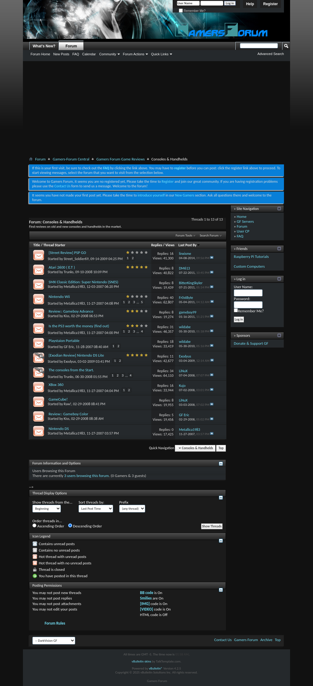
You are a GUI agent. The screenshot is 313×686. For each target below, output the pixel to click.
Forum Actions (133, 54)
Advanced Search (270, 54)
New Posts (61, 54)
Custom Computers (249, 266)
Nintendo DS (59, 428)
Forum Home (40, 54)
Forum (71, 46)
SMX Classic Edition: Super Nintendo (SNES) (83, 282)
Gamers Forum (246, 639)
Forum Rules (55, 623)
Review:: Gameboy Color (68, 414)
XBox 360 (56, 384)
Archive (266, 639)
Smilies (146, 598)
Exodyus (70, 361)
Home (242, 216)
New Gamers (184, 195)
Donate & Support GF (251, 343)
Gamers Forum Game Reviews (120, 159)
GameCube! (58, 399)
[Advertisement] (156, 110)
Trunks (69, 272)
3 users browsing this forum (86, 475)
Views (170, 245)
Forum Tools (184, 235)
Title (36, 245)
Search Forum (209, 235)
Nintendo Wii (59, 296)
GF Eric (69, 347)
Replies (156, 245)
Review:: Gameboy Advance (71, 311)
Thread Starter (54, 245)
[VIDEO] (146, 609)
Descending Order (85, 525)
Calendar (89, 54)
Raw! (68, 404)
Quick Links (159, 54)
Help (250, 4)
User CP (243, 231)
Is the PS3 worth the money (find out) (79, 326)
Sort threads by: (91, 502)
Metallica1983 (74, 286)
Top (221, 448)
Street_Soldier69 (76, 259)
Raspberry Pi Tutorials (251, 256)
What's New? (44, 46)
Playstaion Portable (64, 340)
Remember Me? (192, 11)
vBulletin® (156, 668)
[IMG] (145, 603)
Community (107, 54)
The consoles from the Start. (71, 370)
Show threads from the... (52, 502)
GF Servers (245, 221)
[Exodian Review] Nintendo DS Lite (76, 355)
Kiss (66, 316)
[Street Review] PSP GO (67, 252)
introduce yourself (151, 195)
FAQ (75, 54)
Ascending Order (48, 525)
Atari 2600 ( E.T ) (62, 267)
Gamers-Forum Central (71, 159)
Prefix (123, 502)
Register (270, 4)
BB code (146, 592)
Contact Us (62, 186)
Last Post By (189, 245)
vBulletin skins (141, 661)
